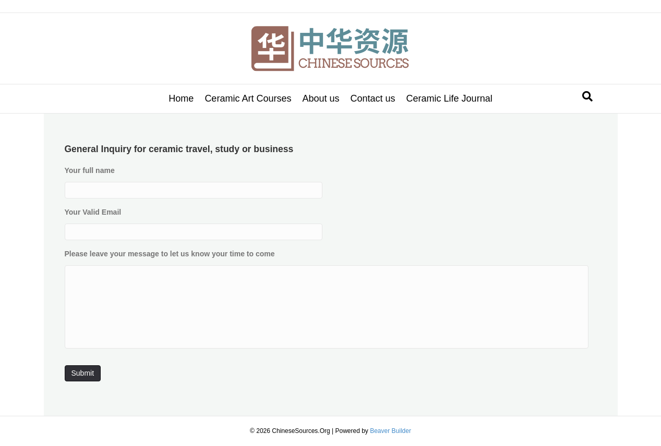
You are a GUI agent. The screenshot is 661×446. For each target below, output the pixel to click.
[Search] (587, 96)
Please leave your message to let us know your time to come (170, 254)
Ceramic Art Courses (248, 98)
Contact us (373, 98)
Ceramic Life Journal (449, 98)
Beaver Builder (390, 431)
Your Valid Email (93, 212)
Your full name (90, 170)
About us (320, 98)
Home (181, 98)
